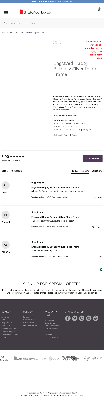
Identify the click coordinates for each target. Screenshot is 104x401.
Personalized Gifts (16, 33)
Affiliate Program (8, 332)
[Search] (21, 171)
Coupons (48, 335)
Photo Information (52, 326)
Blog (3, 320)
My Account (49, 320)
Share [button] (65, 197)
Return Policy (28, 323)
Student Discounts (52, 338)
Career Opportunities (9, 335)
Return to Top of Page (65, 135)
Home (3, 33)
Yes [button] (53, 197)
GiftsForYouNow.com (42, 395)
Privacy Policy (28, 317)
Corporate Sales (8, 323)
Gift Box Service (51, 329)
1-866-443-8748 (76, 395)
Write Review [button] (93, 158)
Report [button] (59, 197)
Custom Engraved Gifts (35, 33)
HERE (85, 293)
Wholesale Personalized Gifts (8, 327)
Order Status (50, 323)
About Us (5, 317)
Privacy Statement (69, 293)
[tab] (80, 171)
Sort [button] (5, 171)
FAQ (46, 332)
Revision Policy (29, 320)
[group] (15, 156)
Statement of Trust (30, 326)
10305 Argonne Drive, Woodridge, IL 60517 (60, 393)
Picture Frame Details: (66, 115)
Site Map (5, 338)
